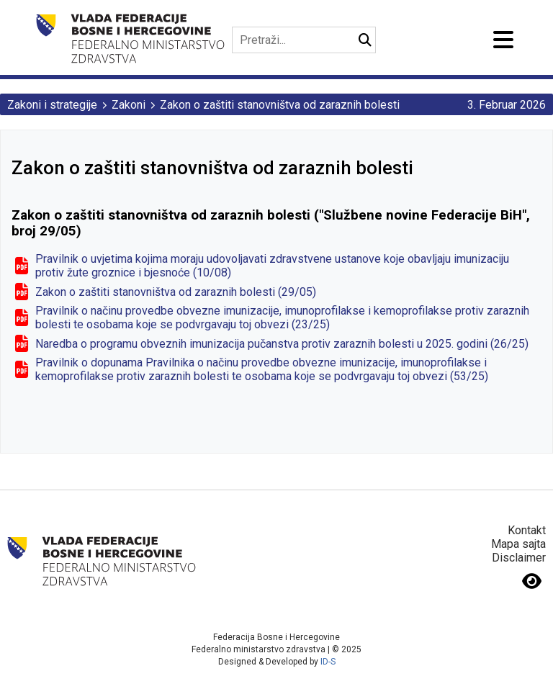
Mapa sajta (518, 544)
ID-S (328, 662)
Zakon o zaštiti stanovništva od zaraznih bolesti (280, 105)
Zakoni (128, 105)
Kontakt (527, 530)
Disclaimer (519, 557)
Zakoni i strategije (52, 105)
